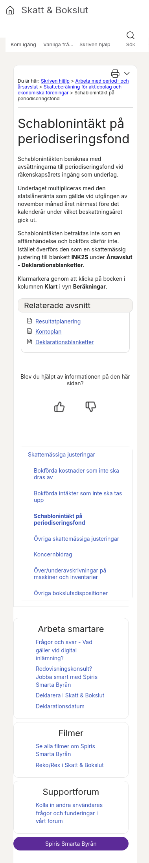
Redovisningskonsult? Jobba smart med (66, 676)
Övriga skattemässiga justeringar (76, 538)
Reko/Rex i (70, 765)
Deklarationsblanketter (64, 342)
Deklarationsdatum (60, 706)
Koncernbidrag (53, 554)
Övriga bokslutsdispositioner (71, 593)
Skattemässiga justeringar (61, 454)
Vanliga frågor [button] (60, 44)
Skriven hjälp (55, 81)
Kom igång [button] (23, 44)
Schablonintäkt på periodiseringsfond (59, 519)
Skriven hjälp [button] (94, 44)
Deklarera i (70, 695)
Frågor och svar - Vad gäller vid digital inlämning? (64, 650)
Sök (130, 44)
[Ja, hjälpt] (59, 406)
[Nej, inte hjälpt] (90, 406)
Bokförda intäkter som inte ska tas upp (78, 497)
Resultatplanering (58, 321)
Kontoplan (48, 331)
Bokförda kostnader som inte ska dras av (76, 474)
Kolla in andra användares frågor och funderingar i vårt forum (69, 813)
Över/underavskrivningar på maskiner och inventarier (70, 574)
